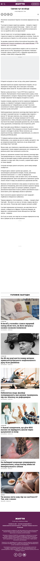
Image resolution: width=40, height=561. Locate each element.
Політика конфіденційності (25, 523)
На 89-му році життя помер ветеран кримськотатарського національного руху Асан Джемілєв (18, 360)
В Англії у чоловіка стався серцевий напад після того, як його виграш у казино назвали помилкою (17, 325)
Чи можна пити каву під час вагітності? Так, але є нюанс (19, 498)
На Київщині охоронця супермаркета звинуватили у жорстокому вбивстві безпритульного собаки (18, 464)
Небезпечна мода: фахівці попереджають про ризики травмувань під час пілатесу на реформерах (19, 395)
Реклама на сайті (12, 523)
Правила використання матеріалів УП (12, 525)
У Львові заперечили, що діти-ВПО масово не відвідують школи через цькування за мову (17, 429)
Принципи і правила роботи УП (29, 525)
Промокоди (20, 527)
